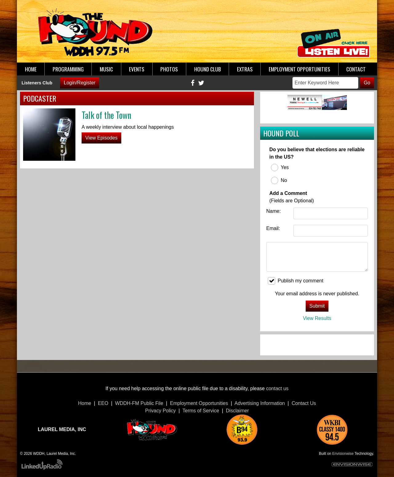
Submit (317, 306)
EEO (103, 403)
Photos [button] (169, 69)
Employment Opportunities (199, 403)
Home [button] (31, 69)
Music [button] (106, 69)
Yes (280, 167)
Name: (273, 211)
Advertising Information (260, 403)
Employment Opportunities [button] (299, 69)
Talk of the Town (106, 115)
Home (84, 403)
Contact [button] (356, 69)
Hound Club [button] (207, 69)
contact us (277, 388)
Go (367, 82)
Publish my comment (296, 281)
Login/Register (79, 82)
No (279, 180)
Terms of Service (201, 410)
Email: (273, 228)
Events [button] (136, 69)
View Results (317, 318)
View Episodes (101, 137)
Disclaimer (237, 410)
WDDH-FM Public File (139, 403)
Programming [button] (68, 69)
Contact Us (303, 403)
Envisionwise (342, 453)
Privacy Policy (160, 410)
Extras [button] (245, 69)
